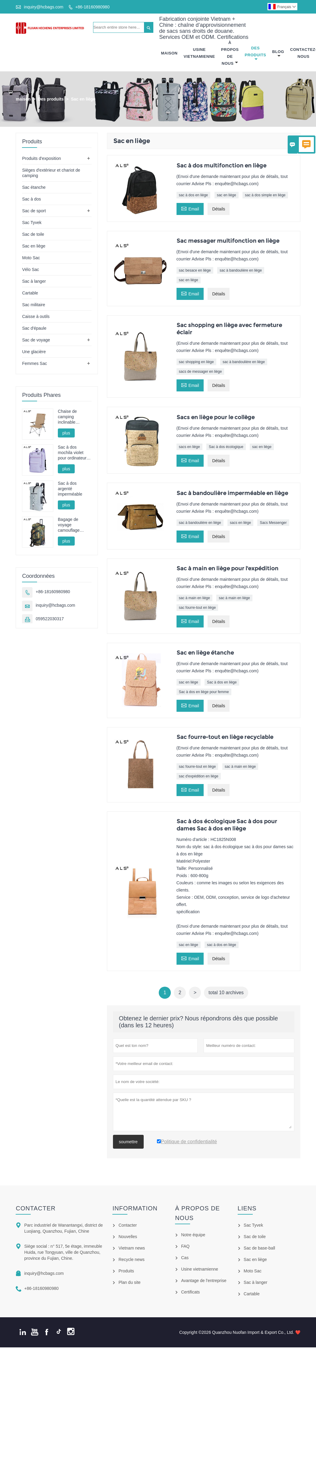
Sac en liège (33, 246)
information (135, 1208)
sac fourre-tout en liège (197, 607)
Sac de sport (34, 210)
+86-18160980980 (92, 7)
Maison (169, 53)
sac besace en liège (195, 270)
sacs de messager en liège (200, 371)
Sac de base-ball (259, 1248)
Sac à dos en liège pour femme (204, 692)
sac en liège (226, 195)
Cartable (30, 293)
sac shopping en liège (196, 362)
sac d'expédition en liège (198, 776)
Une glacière (34, 351)
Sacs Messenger (273, 523)
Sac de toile (33, 234)
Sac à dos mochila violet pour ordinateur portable (72, 453)
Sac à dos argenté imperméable (70, 488)
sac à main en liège (194, 598)
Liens (247, 1208)
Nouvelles (127, 1236)
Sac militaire (33, 304)
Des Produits (255, 53)
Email (190, 208)
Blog (278, 53)
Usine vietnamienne (199, 1269)
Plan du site (129, 1282)
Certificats (190, 1292)
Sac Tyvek (31, 222)
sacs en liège (189, 447)
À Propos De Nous (230, 53)
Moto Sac (31, 257)
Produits (126, 1270)
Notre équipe (193, 1234)
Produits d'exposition (41, 158)
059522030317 (50, 618)
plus (66, 433)
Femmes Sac (34, 363)
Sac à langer (34, 281)
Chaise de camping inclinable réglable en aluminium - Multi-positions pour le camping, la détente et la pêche (74, 417)
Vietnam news (131, 1248)
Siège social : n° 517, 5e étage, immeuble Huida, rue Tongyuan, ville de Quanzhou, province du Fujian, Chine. (63, 1252)
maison (23, 99)
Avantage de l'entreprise (203, 1280)
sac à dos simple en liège (265, 195)
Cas (185, 1257)
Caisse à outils (35, 316)
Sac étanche (33, 187)
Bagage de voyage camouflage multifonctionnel (72, 525)
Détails (218, 209)
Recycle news (131, 1259)
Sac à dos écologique (226, 447)
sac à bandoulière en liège (241, 270)
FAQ (185, 1246)
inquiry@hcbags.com (43, 7)
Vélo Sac (30, 269)
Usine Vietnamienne (199, 53)
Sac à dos (31, 199)
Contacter (35, 1208)
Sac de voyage (36, 340)
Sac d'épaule (34, 328)
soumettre (128, 1141)
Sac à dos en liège (222, 682)
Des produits (51, 99)
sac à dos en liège (193, 195)
